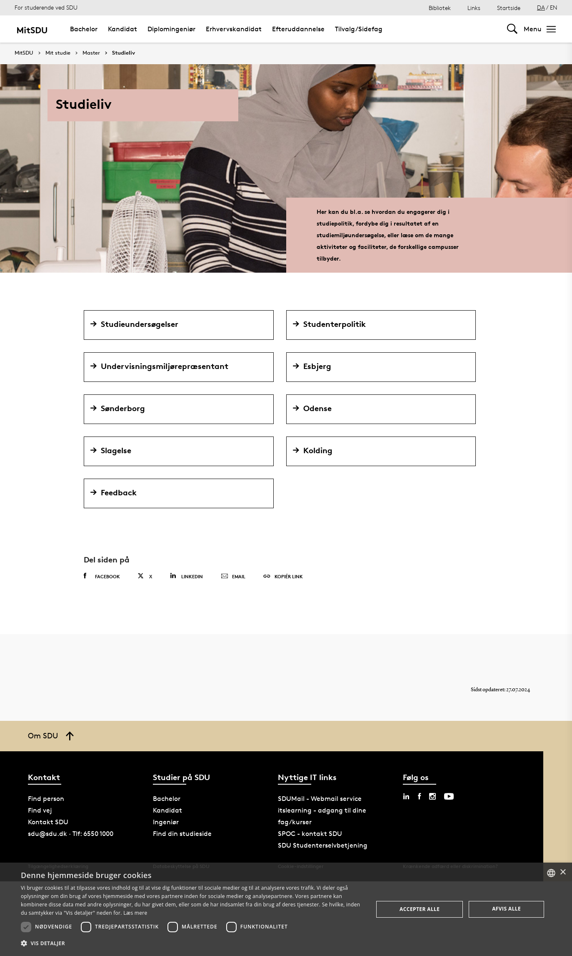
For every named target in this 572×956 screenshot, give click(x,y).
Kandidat (122, 29)
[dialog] (286, 909)
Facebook (102, 576)
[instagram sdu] (432, 796)
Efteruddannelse (298, 29)
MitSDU (24, 52)
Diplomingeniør (171, 29)
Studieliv (123, 53)
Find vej (40, 810)
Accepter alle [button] (420, 909)
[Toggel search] (512, 29)
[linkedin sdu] (406, 796)
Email (233, 576)
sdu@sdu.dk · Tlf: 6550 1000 (70, 834)
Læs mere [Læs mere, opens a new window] (135, 912)
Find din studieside (182, 834)
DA (541, 7)
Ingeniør (166, 822)
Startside (508, 7)
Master (91, 53)
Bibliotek (440, 7)
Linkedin (186, 576)
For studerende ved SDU (46, 7)
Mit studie (57, 53)
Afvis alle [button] (506, 908)
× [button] (563, 872)
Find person (46, 799)
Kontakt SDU (48, 822)
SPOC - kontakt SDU (310, 834)
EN (553, 7)
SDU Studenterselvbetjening (322, 845)
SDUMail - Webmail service (320, 799)
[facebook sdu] (419, 796)
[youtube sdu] (449, 796)
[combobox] (551, 873)
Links (473, 7)
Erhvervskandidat (234, 29)
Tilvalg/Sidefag (358, 29)
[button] (192, 943)
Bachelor (83, 29)
